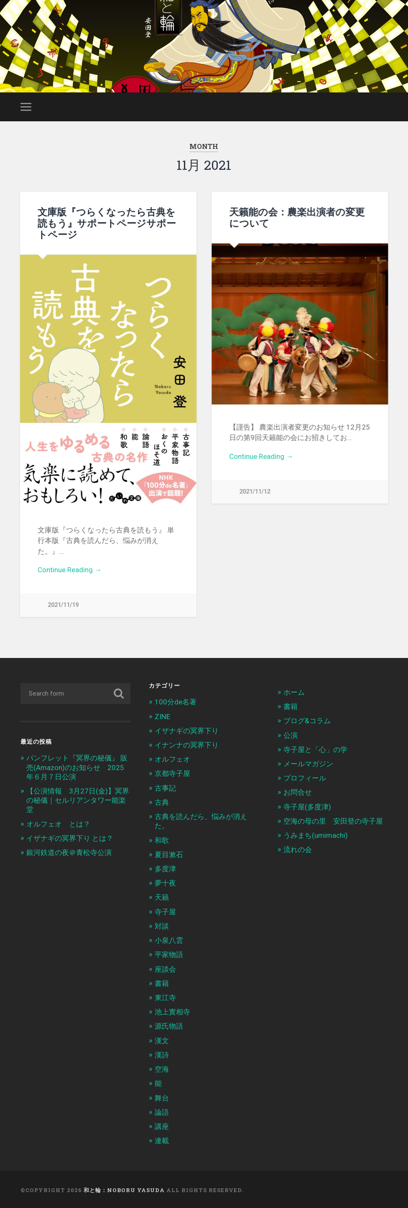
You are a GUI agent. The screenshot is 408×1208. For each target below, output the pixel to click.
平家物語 (169, 953)
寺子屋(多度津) (307, 805)
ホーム (294, 691)
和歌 (162, 838)
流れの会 (297, 848)
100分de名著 (175, 700)
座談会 (165, 967)
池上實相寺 (172, 1010)
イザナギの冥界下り (187, 729)
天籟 (162, 896)
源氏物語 (169, 1025)
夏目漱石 (169, 853)
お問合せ (297, 791)
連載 (162, 1139)
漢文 (162, 1039)
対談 (162, 925)
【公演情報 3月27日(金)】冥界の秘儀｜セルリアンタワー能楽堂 (77, 799)
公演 (290, 733)
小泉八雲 (169, 939)
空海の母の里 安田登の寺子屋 (333, 820)
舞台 (162, 1096)
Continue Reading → (70, 570)
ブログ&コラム (307, 719)
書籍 (162, 982)
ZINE (162, 715)
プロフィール (304, 777)
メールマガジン (308, 762)
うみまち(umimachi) (315, 834)
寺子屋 (165, 910)
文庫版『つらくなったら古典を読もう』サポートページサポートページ (107, 223)
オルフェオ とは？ (58, 823)
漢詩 (162, 1053)
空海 (162, 1068)
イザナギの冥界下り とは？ (69, 837)
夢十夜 (165, 882)
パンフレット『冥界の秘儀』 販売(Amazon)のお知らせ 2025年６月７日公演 (77, 765)
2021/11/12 (254, 491)
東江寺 (165, 996)
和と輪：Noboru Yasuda (124, 1188)
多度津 (165, 867)
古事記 (165, 787)
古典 (162, 801)
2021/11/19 (63, 605)
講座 (162, 1125)
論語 (162, 1111)
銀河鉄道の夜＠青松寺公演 (69, 851)
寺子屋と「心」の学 (315, 748)
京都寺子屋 (172, 772)
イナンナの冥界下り (187, 744)
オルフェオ (172, 758)
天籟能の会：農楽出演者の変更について (297, 217)
